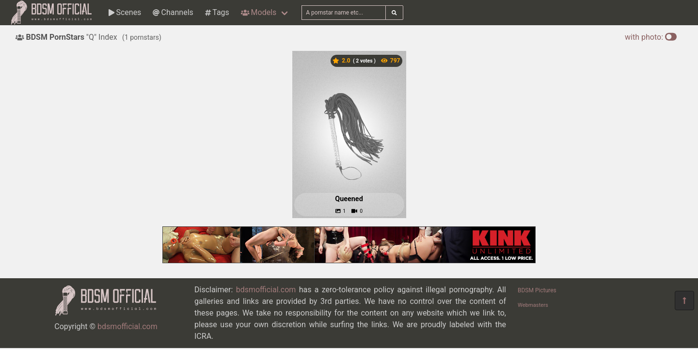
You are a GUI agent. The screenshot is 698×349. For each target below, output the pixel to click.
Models (258, 12)
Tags (217, 12)
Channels (173, 12)
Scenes (125, 12)
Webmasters (533, 305)
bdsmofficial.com (127, 326)
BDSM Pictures (537, 290)
